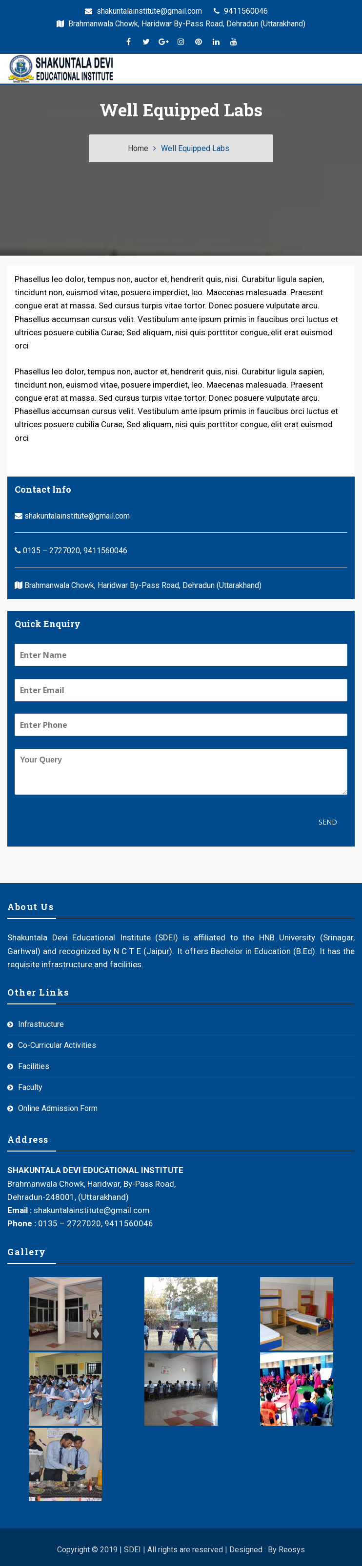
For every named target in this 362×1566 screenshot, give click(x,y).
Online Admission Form (58, 1108)
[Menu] (124, 69)
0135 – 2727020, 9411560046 (71, 550)
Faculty (30, 1087)
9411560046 (241, 11)
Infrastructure (41, 1024)
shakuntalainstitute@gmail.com (143, 11)
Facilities (33, 1066)
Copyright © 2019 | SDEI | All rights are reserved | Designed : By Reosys (181, 1549)
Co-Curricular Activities (57, 1045)
